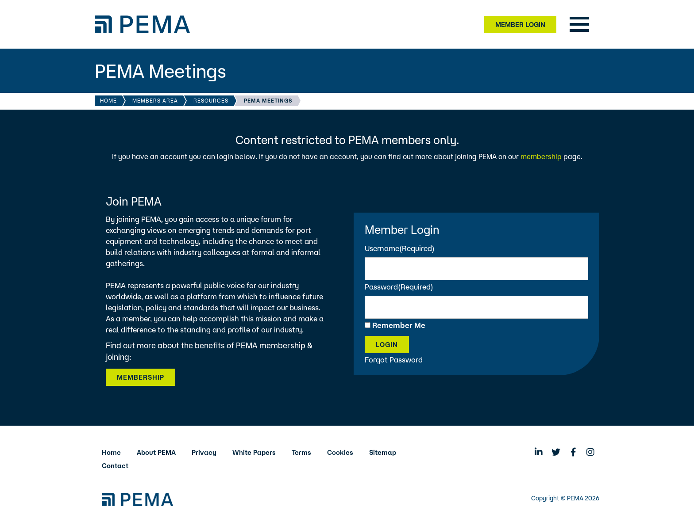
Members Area (155, 100)
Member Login (520, 24)
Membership (140, 377)
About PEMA (156, 452)
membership (541, 156)
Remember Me (398, 325)
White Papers (254, 452)
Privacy (204, 452)
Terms (301, 452)
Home (108, 100)
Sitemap (382, 452)
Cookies (340, 452)
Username (400, 248)
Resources (210, 100)
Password (399, 286)
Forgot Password (394, 359)
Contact (115, 465)
